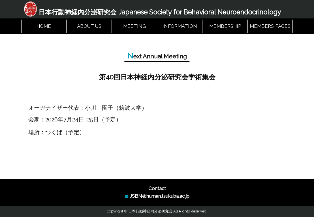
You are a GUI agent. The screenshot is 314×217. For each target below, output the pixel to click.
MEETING (134, 26)
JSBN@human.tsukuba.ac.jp (159, 196)
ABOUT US (89, 26)
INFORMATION (180, 26)
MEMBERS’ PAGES (270, 26)
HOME (44, 26)
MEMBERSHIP (225, 26)
